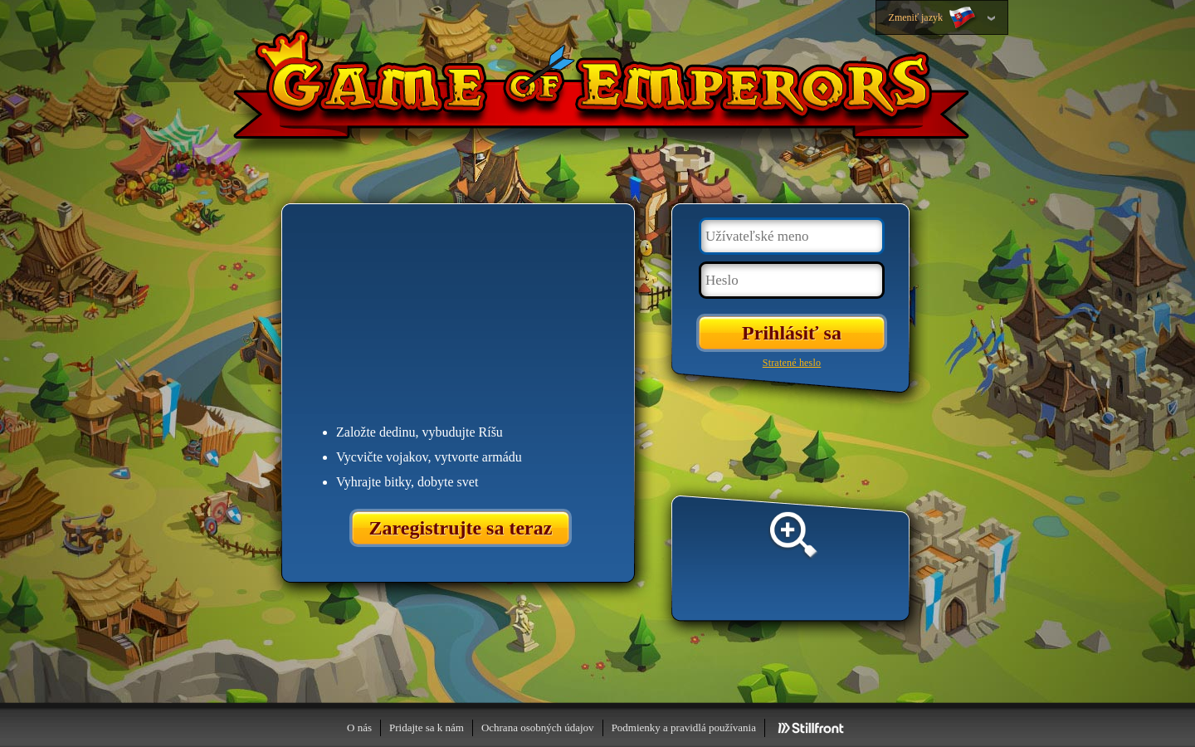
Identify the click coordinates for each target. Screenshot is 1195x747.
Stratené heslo (792, 363)
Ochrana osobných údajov (537, 727)
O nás (359, 727)
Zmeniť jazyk (933, 18)
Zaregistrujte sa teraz (461, 528)
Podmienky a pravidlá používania (684, 727)
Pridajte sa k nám (426, 727)
